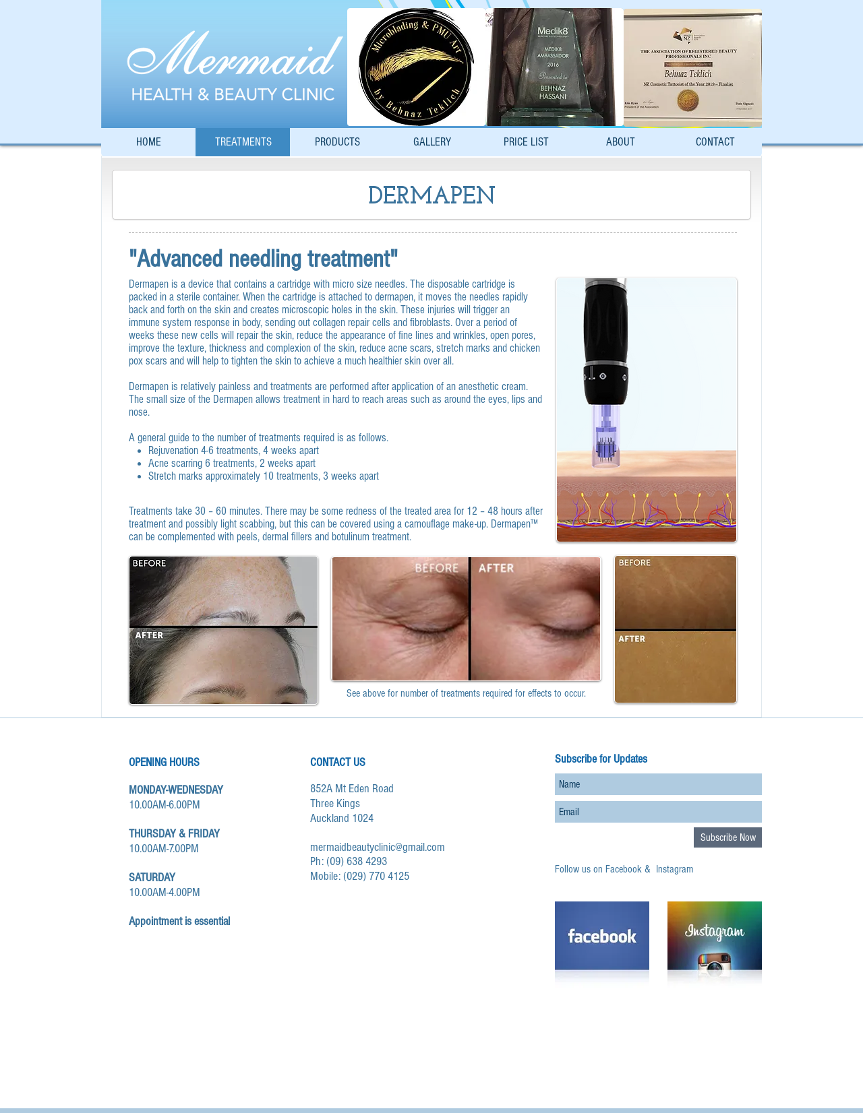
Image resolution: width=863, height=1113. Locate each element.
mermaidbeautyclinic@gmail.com (377, 847)
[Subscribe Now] (728, 837)
